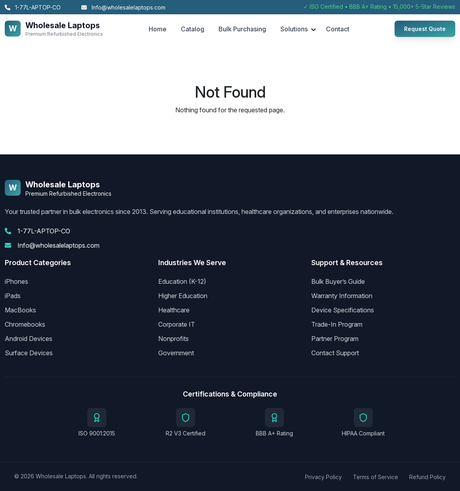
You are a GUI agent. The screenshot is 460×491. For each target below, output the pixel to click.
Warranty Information (341, 296)
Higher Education (182, 296)
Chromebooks (25, 324)
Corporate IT (176, 324)
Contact (337, 29)
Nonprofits (173, 339)
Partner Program (334, 339)
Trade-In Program (336, 324)
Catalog (192, 29)
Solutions (294, 29)
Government (176, 353)
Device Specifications (342, 310)
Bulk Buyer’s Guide (338, 281)
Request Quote (425, 28)
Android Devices (28, 339)
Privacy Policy (323, 477)
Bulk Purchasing (242, 29)
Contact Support (335, 353)
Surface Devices (29, 353)
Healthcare (174, 310)
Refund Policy (427, 477)
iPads (13, 296)
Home (158, 29)
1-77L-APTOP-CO (33, 7)
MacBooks (20, 310)
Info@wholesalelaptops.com (123, 7)
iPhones (16, 281)
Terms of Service (375, 477)
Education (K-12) (182, 281)
